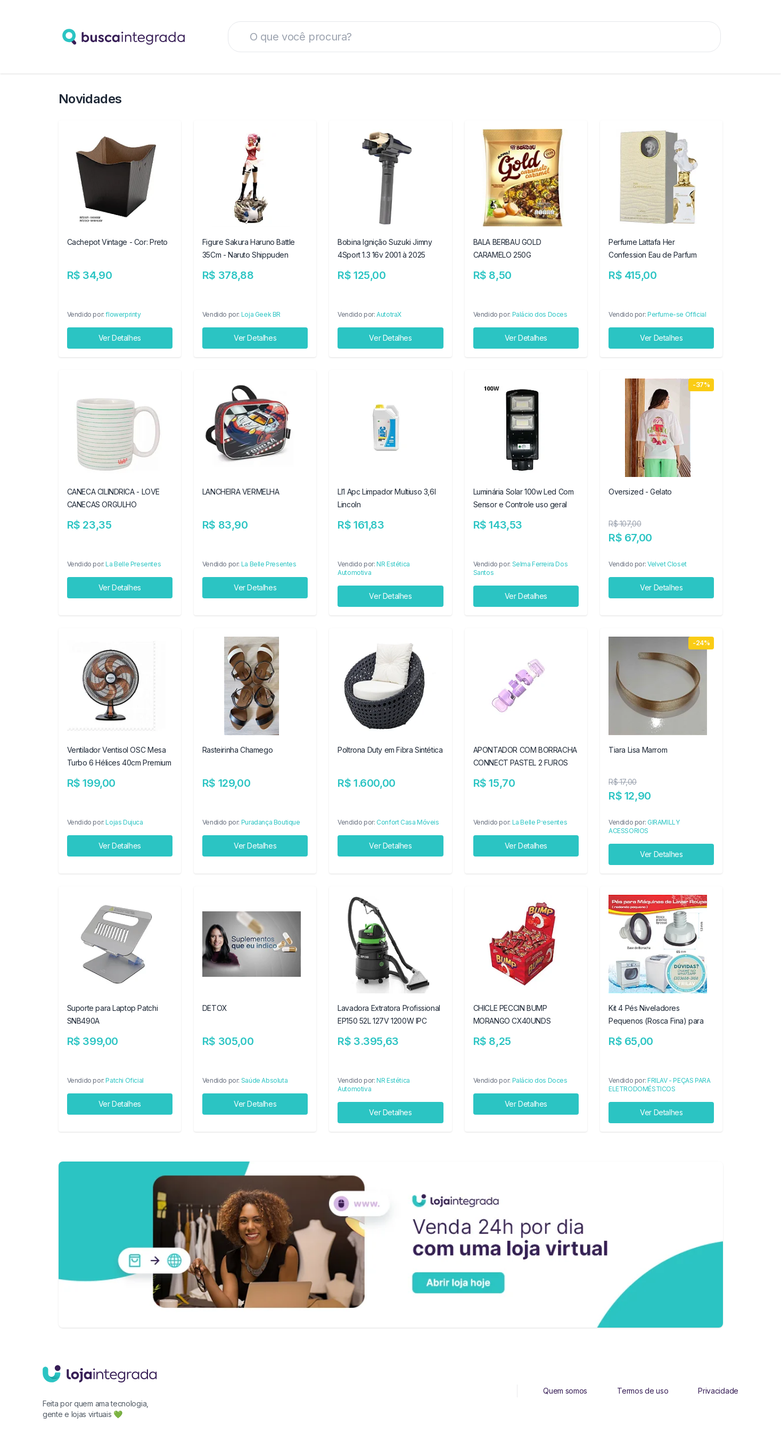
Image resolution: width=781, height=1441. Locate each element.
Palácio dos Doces (540, 314)
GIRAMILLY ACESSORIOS (644, 826)
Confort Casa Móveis (407, 822)
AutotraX (388, 314)
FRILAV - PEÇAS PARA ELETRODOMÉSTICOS (659, 1084)
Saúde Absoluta (264, 1080)
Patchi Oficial (124, 1080)
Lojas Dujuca (124, 822)
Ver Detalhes (119, 337)
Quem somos (565, 1390)
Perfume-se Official (676, 314)
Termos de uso (642, 1390)
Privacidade (718, 1390)
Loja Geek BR (261, 314)
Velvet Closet (667, 564)
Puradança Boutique (270, 822)
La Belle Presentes (133, 564)
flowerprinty (123, 314)
